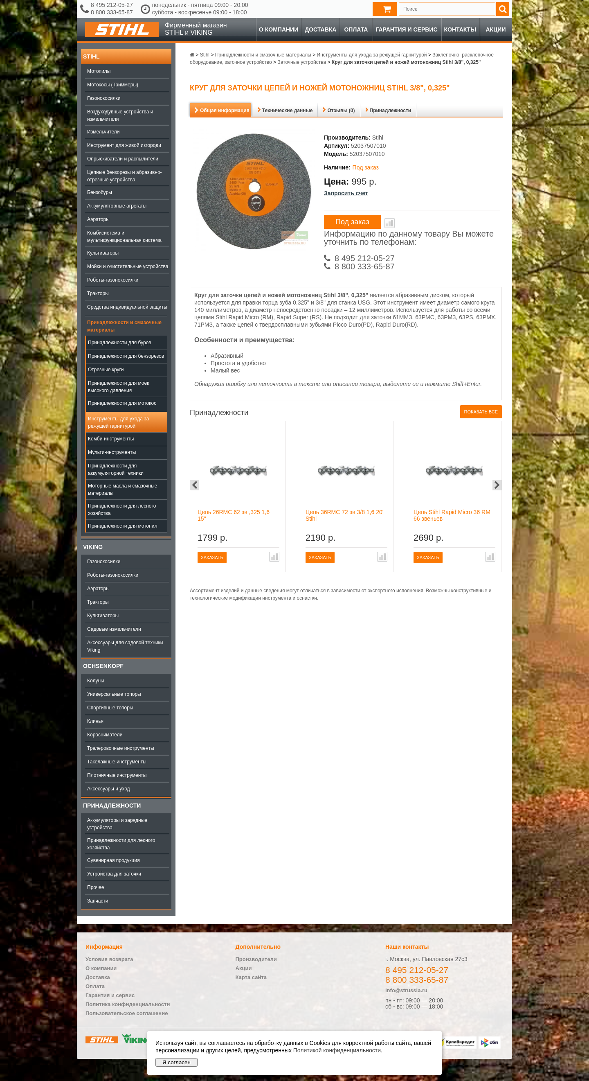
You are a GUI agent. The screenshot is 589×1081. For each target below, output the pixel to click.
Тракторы (98, 293)
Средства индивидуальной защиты (127, 307)
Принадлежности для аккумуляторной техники (116, 469)
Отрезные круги (106, 369)
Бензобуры (99, 192)
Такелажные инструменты (116, 762)
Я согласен (176, 1062)
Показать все (481, 411)
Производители (256, 959)
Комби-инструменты (111, 439)
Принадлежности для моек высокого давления (118, 386)
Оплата (356, 29)
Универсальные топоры (114, 694)
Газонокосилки (103, 98)
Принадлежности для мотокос (122, 403)
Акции (496, 29)
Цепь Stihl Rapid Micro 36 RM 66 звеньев (452, 515)
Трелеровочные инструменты (120, 748)
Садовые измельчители (114, 629)
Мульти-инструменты (112, 452)
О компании (278, 29)
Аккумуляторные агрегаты (116, 206)
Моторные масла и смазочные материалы (122, 489)
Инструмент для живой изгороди (124, 145)
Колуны (95, 681)
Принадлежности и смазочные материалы (124, 326)
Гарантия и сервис (406, 29)
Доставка (320, 29)
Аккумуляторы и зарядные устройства (117, 823)
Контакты (460, 29)
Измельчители (103, 132)
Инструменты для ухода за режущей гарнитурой (118, 422)
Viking (93, 547)
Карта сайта (251, 977)
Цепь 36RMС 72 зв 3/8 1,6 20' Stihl (344, 515)
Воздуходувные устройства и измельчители (120, 115)
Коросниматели (104, 735)
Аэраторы (98, 219)
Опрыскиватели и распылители (122, 159)
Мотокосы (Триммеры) (112, 85)
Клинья (95, 721)
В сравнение (389, 223)
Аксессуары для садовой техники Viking (125, 646)
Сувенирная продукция (113, 860)
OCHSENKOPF (103, 666)
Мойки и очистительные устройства (127, 266)
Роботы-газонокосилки (112, 280)
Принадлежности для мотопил (122, 526)
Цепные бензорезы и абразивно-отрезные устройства (124, 176)
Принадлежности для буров (119, 342)
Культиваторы (103, 253)
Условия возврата (109, 959)
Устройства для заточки (114, 874)
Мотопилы (98, 71)
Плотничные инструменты (116, 775)
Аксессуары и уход (108, 789)
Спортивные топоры (110, 708)
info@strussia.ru (406, 990)
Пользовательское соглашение (126, 1013)
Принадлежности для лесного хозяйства (122, 509)
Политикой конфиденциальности (337, 1050)
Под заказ (352, 222)
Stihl (91, 56)
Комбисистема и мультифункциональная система (124, 236)
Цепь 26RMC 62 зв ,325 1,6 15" (234, 515)
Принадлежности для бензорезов (126, 356)
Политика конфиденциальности (127, 1004)
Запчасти (97, 901)
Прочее (95, 887)
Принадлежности (112, 805)
